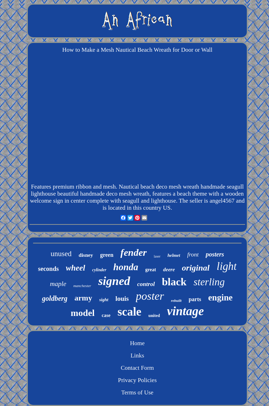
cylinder (99, 269)
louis (122, 298)
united (154, 315)
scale (130, 311)
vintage (185, 311)
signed (114, 280)
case (106, 315)
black (174, 281)
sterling (209, 281)
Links (137, 355)
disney (86, 255)
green (106, 255)
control (146, 284)
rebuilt (176, 300)
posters (215, 254)
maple (58, 283)
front (193, 254)
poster (150, 296)
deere (169, 269)
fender (133, 252)
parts (195, 299)
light (227, 266)
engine (220, 297)
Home (137, 343)
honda (125, 267)
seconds (48, 268)
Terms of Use (137, 392)
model (83, 313)
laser (157, 256)
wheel (75, 268)
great (150, 269)
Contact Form (137, 367)
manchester (82, 286)
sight (103, 299)
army (83, 297)
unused (61, 253)
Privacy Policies (137, 380)
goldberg (54, 298)
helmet (174, 255)
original (196, 267)
